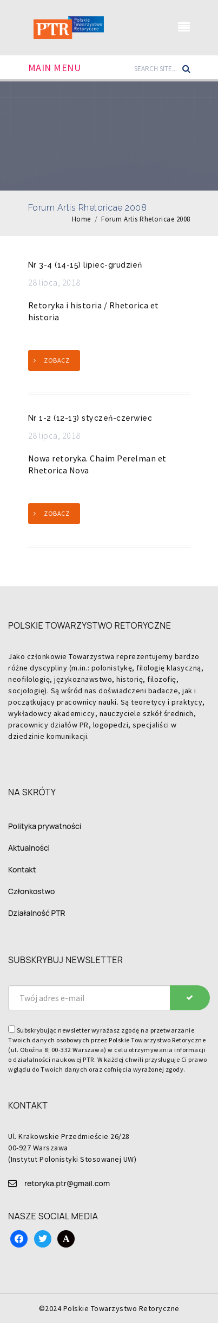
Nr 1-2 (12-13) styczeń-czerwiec (90, 418)
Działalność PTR (36, 913)
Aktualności (29, 848)
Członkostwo (31, 891)
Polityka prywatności (44, 826)
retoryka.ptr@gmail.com (67, 1183)
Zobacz (56, 360)
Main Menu (54, 68)
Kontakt (22, 869)
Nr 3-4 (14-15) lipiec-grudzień (85, 265)
